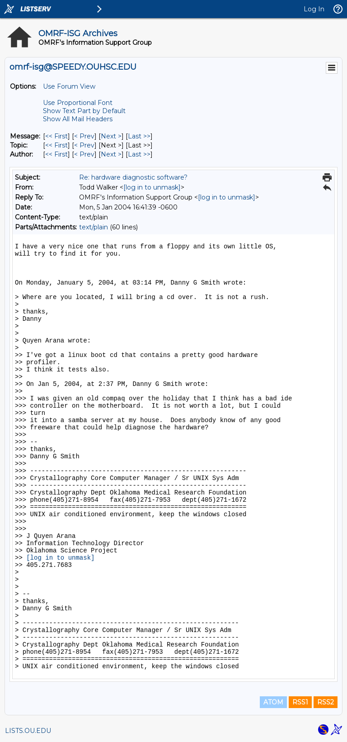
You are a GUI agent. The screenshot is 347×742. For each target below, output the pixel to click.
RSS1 (300, 702)
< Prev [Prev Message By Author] (84, 154)
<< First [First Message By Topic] (56, 145)
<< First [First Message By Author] (56, 154)
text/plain (93, 227)
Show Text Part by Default (84, 111)
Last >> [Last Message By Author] (139, 154)
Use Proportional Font (78, 103)
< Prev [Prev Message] (84, 136)
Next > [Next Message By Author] (111, 154)
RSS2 (325, 702)
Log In (314, 9)
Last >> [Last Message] (139, 136)
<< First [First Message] (56, 136)
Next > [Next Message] (111, 136)
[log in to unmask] (152, 187)
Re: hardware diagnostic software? (133, 177)
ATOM (273, 702)
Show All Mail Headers (78, 119)
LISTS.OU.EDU (28, 731)
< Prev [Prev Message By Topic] (84, 145)
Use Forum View (69, 86)
